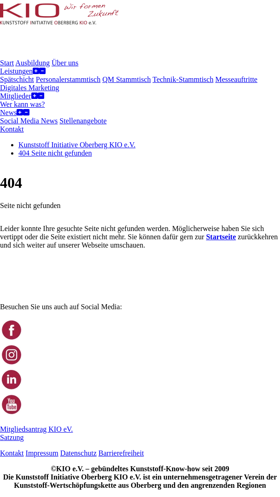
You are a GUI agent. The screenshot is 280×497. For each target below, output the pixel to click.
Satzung (12, 437)
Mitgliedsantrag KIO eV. (36, 429)
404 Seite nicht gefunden (55, 153)
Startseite (221, 237)
